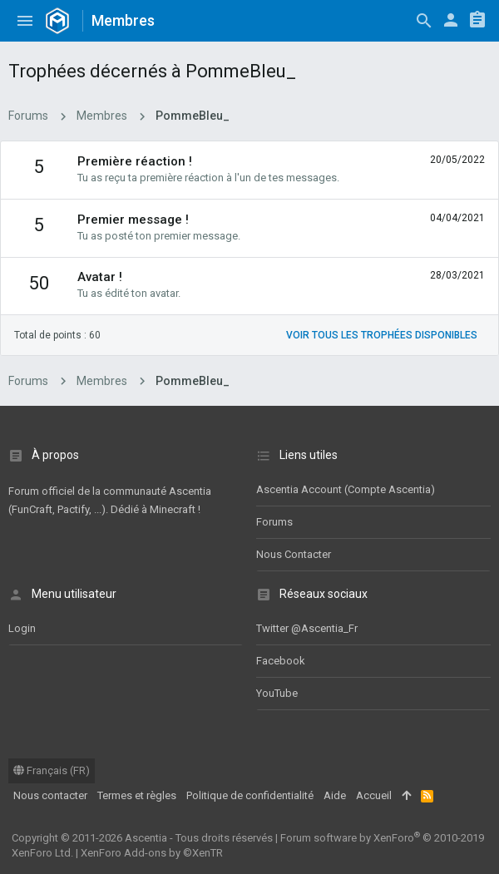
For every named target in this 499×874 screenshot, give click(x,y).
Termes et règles (136, 795)
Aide (335, 795)
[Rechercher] (424, 20)
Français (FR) (51, 770)
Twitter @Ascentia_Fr (307, 628)
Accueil (374, 795)
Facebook (280, 660)
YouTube (277, 693)
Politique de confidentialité (250, 795)
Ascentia (146, 838)
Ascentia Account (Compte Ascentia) (345, 489)
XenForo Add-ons (152, 853)
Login (22, 628)
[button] (25, 21)
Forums (274, 522)
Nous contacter (293, 554)
